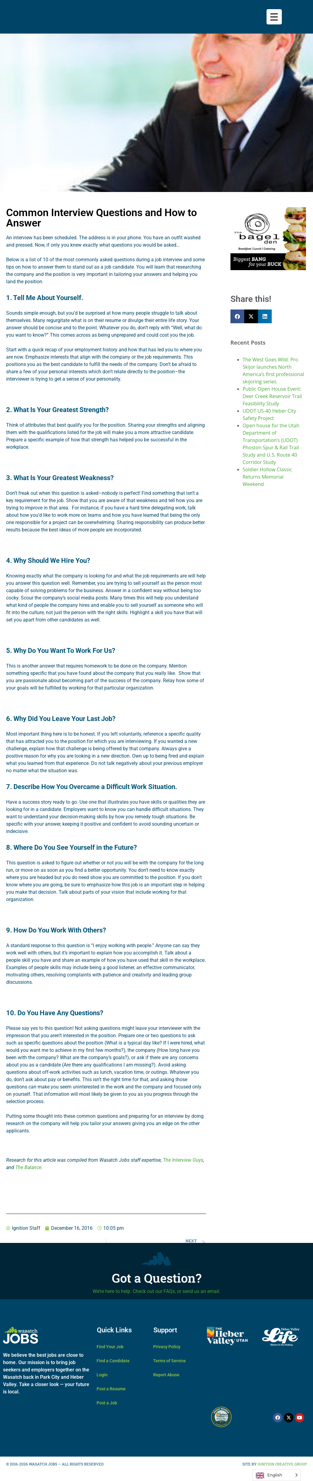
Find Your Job (110, 1346)
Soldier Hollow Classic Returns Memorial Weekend (267, 476)
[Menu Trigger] (274, 16)
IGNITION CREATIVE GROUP (282, 1463)
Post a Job (107, 1402)
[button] (237, 316)
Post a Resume (111, 1388)
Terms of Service (169, 1360)
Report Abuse (166, 1374)
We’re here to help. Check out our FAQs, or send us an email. (156, 1291)
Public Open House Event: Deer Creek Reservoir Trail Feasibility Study (272, 396)
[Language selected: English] (276, 1475)
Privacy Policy (166, 1346)
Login (102, 1374)
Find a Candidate (113, 1360)
